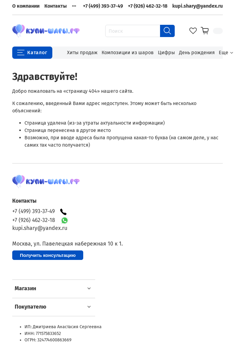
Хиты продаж (82, 52)
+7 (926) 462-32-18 (147, 6)
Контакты (55, 6)
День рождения (197, 52)
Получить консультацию (48, 255)
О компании (25, 6)
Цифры (166, 52)
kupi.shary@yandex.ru (197, 6)
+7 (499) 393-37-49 (103, 6)
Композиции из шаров (128, 52)
